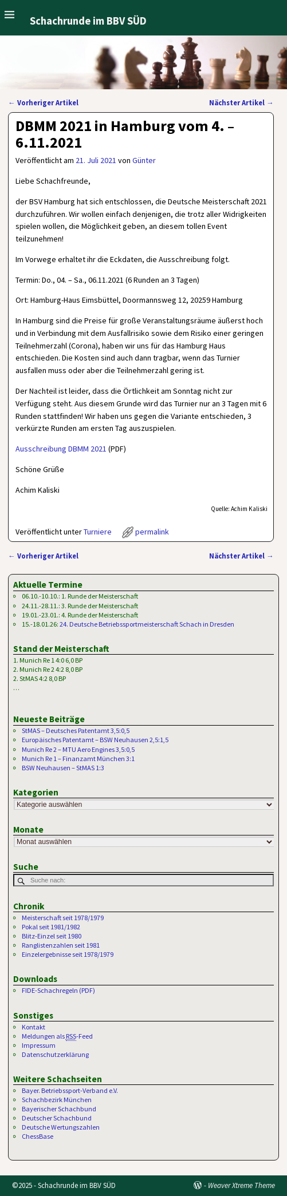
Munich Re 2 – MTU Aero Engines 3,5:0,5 (78, 749)
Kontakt (33, 1027)
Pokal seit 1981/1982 (51, 926)
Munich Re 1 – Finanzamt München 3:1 (78, 758)
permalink (152, 531)
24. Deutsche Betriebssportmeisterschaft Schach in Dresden (147, 624)
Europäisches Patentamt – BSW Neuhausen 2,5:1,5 (95, 739)
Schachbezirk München (57, 1099)
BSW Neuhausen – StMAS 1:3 (63, 767)
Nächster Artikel (241, 102)
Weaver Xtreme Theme (241, 1185)
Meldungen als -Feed (57, 1036)
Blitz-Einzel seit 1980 (51, 936)
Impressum (39, 1045)
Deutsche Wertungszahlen (61, 1127)
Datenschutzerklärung (55, 1054)
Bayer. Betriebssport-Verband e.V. (70, 1090)
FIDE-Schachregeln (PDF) (58, 990)
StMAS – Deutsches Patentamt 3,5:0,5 (75, 730)
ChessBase (37, 1136)
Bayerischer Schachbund (59, 1108)
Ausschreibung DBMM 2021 (61, 448)
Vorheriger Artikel (43, 102)
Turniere (98, 531)
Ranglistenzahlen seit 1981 (61, 945)
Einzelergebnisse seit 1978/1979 (67, 954)
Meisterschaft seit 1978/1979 (63, 917)
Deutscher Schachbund (57, 1118)
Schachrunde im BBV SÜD (88, 20)
